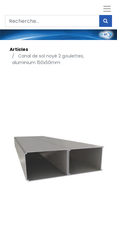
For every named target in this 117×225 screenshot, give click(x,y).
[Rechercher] (105, 21)
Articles (19, 49)
